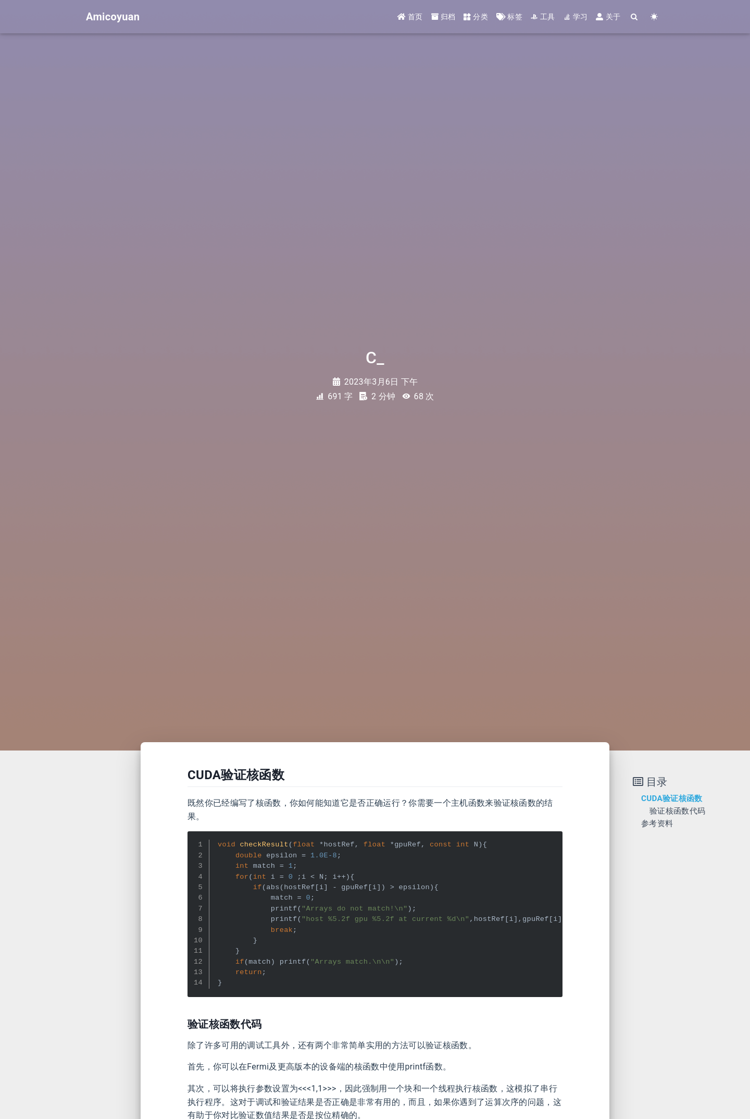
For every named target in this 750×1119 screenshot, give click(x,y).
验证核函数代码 (677, 811)
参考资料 (657, 823)
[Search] (634, 17)
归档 (443, 17)
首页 (410, 17)
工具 (543, 17)
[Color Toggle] (654, 17)
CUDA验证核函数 (672, 798)
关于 (608, 17)
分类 (476, 17)
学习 (576, 17)
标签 (509, 17)
